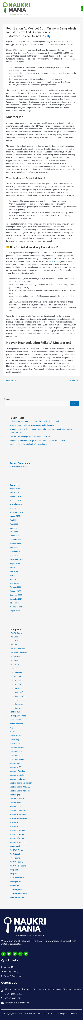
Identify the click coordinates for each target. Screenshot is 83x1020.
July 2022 (13, 567)
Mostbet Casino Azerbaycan (21, 783)
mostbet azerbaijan (17, 775)
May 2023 (14, 528)
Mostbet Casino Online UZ (26, 36)
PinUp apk (14, 870)
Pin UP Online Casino (18, 866)
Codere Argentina (16, 736)
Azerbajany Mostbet (18, 716)
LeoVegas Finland (17, 747)
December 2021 (16, 595)
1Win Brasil (14, 637)
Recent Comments (20, 463)
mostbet (52, 261)
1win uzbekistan (16, 661)
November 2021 (16, 599)
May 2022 (14, 575)
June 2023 (14, 524)
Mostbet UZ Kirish (17, 834)
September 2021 (16, 607)
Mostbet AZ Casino (17, 771)
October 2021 (15, 603)
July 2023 (13, 520)
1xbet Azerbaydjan (17, 684)
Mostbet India (15, 803)
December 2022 (16, 548)
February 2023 (15, 540)
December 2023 (16, 500)
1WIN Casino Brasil (17, 649)
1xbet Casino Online (17, 696)
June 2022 (14, 571)
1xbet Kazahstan (16, 704)
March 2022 (14, 583)
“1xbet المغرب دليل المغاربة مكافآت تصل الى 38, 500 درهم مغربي (34, 421)
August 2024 (15, 488)
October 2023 (15, 508)
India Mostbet (15, 743)
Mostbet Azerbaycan (18, 779)
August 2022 (15, 563)
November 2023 (16, 504)
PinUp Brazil (14, 874)
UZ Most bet (14, 886)
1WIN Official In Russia (19, 653)
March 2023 (14, 536)
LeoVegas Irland (16, 755)
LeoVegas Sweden (17, 759)
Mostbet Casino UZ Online (20, 791)
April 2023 (14, 532)
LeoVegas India (16, 751)
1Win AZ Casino (16, 633)
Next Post (75, 381)
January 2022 (15, 591)
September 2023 (16, 512)
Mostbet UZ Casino (17, 830)
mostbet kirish (15, 807)
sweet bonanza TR (17, 878)
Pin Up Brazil (15, 854)
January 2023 (15, 544)
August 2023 (15, 516)
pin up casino (15, 858)
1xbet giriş (14, 700)
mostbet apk (15, 763)
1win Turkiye (14, 657)
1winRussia (14, 665)
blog (11, 728)
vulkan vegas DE (16, 889)
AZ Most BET (15, 712)
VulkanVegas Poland (18, 897)
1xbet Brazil (14, 688)
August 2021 (15, 611)
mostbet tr (14, 822)
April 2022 (14, 579)
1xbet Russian (15, 708)
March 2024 (14, 492)
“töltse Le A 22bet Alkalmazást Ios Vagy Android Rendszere (33, 425)
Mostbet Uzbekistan (18, 842)
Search (7, 399)
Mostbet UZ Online (17, 838)
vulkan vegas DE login (18, 893)
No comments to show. (19, 467)
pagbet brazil (15, 846)
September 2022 (16, 559)
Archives (14, 485)
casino (12, 732)
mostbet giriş (15, 795)
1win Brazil (14, 641)
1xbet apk (13, 668)
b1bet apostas (15, 720)
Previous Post (9, 381)
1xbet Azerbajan (16, 680)
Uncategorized (15, 882)
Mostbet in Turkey (17, 799)
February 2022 (15, 587)
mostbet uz (14, 826)
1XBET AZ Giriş (16, 676)
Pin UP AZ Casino (16, 850)
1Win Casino (14, 645)
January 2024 (15, 496)
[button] (82, 8)
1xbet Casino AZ (16, 692)
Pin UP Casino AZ (16, 862)
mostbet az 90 (15, 767)
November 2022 (16, 552)
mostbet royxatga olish (19, 818)
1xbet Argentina (16, 672)
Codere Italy (14, 740)
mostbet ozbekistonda (18, 815)
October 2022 (15, 555)
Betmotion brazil (16, 724)
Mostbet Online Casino (19, 811)
